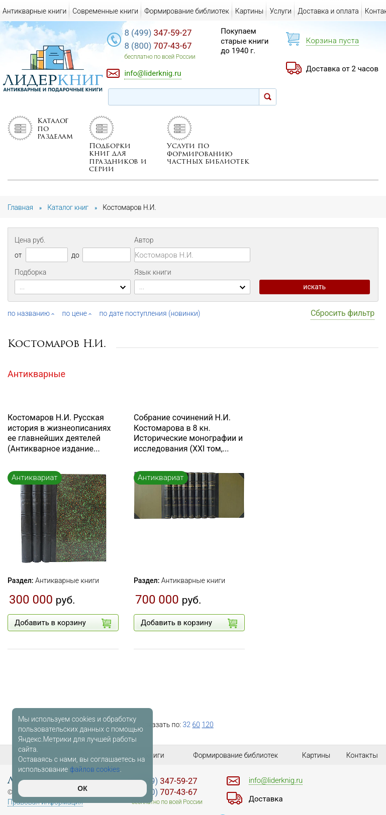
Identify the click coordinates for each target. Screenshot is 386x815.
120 (208, 725)
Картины (249, 11)
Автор (143, 240)
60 (196, 725)
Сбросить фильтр (342, 313)
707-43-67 (157, 46)
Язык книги (152, 272)
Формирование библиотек (186, 11)
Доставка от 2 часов (342, 68)
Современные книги (105, 11)
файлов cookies (95, 769)
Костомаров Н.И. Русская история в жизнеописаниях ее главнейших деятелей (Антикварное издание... (59, 433)
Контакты (362, 755)
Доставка (266, 798)
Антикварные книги (67, 580)
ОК (82, 788)
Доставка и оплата (328, 11)
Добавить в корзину (63, 623)
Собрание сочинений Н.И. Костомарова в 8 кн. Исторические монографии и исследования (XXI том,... (188, 433)
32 (187, 725)
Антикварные (36, 374)
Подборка (30, 272)
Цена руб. (30, 240)
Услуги (280, 11)
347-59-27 (157, 33)
